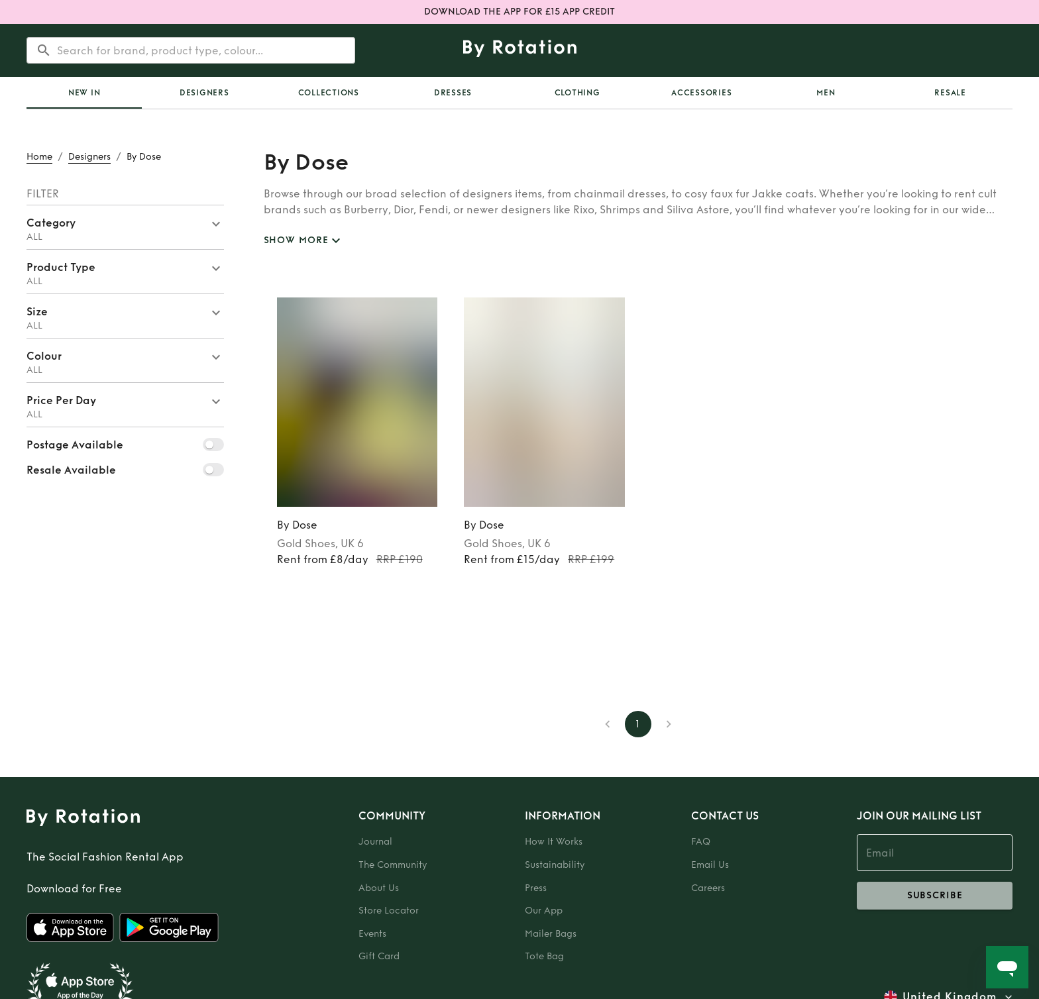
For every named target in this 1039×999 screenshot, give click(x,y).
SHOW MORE (304, 241)
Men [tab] (825, 92)
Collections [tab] (328, 92)
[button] (125, 227)
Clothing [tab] (577, 92)
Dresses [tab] (453, 92)
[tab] (84, 93)
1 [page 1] (638, 724)
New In (84, 92)
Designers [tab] (204, 92)
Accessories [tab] (701, 92)
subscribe (934, 896)
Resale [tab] (950, 92)
